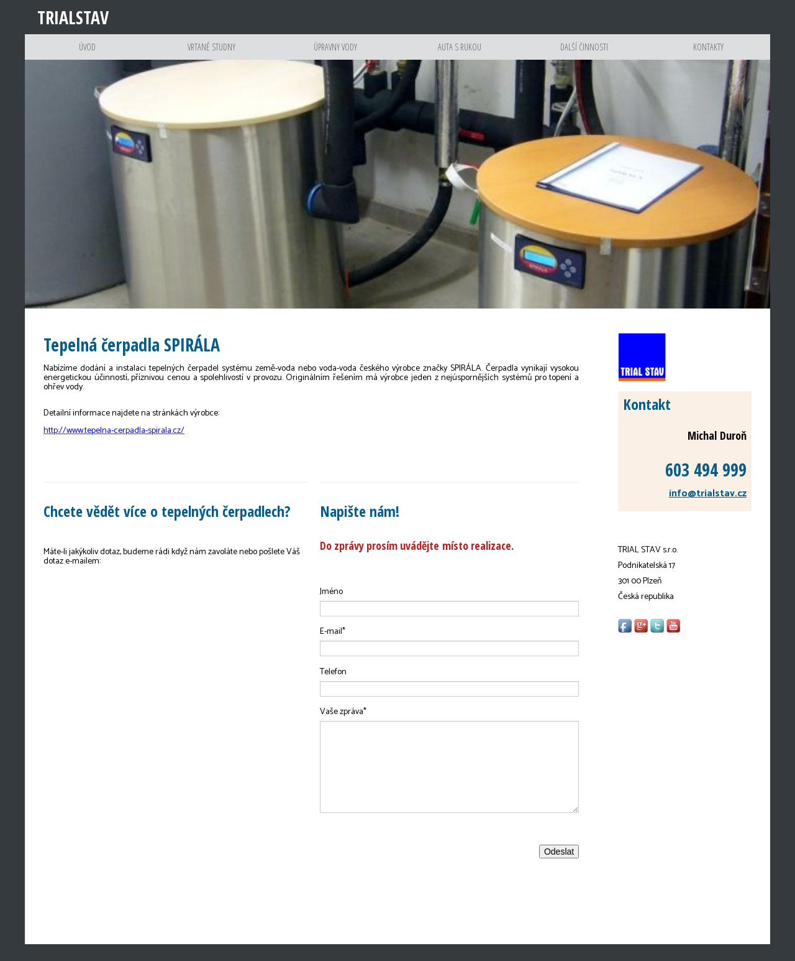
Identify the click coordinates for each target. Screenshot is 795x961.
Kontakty (708, 56)
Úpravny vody (336, 56)
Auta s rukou (460, 56)
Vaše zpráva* (343, 729)
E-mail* (332, 648)
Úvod (87, 56)
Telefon (333, 689)
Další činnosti (584, 56)
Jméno (331, 608)
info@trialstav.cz (708, 510)
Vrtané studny (211, 56)
